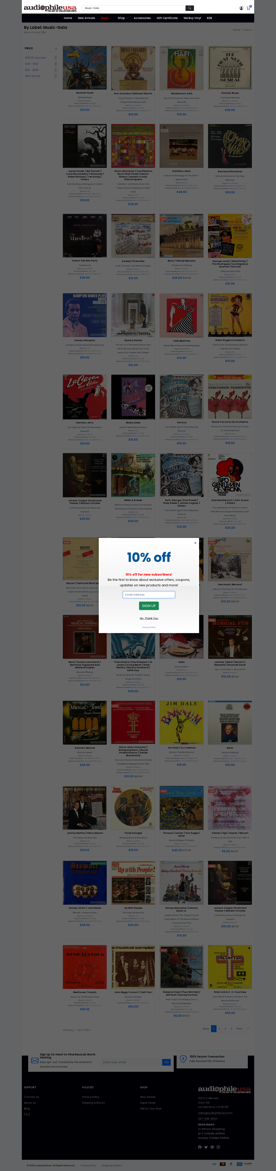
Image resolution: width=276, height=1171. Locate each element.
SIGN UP (149, 605)
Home (68, 18)
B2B (209, 18)
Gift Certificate (167, 18)
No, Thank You (149, 618)
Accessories (142, 18)
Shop (121, 18)
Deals (105, 18)
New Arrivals (86, 18)
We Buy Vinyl (192, 18)
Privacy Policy (149, 627)
